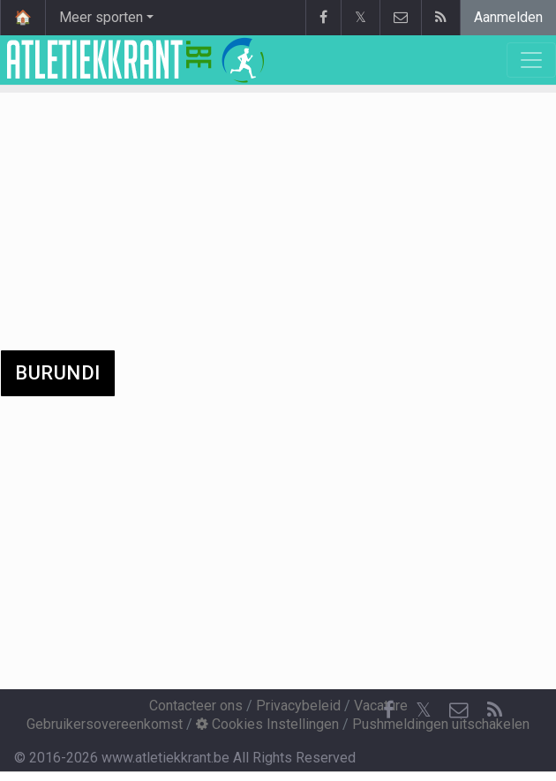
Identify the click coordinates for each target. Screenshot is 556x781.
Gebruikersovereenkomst (104, 724)
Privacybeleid (298, 705)
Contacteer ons (196, 705)
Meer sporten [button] (101, 17)
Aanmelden (508, 17)
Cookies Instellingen (267, 724)
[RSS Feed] (494, 710)
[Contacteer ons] (459, 710)
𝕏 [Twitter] (424, 710)
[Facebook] (388, 710)
